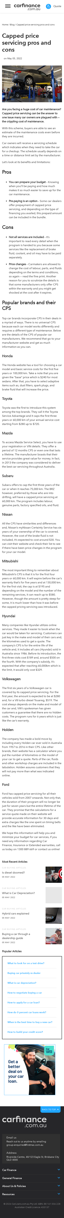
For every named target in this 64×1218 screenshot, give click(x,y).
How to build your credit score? (25, 1032)
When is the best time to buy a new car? (30, 1022)
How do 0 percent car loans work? (27, 1012)
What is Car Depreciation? (18, 893)
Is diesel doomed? (13, 872)
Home (5, 24)
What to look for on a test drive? (26, 963)
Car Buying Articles (14, 868)
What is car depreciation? (22, 983)
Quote (53, 6)
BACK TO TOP (50, 1109)
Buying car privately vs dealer (24, 973)
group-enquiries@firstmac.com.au (24, 1145)
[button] (45, 1170)
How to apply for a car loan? (24, 1002)
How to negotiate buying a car (25, 992)
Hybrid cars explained (15, 913)
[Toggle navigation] (7, 6)
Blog (12, 24)
